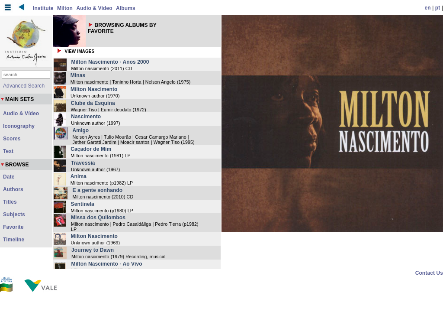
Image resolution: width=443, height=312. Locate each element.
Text (8, 151)
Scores (12, 139)
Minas (78, 75)
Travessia (83, 163)
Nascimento (86, 117)
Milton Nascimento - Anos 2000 (110, 62)
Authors (13, 189)
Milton (65, 8)
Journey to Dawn (92, 250)
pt (437, 8)
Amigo (80, 130)
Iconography (19, 126)
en (428, 8)
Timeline (13, 240)
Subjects (14, 214)
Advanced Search (24, 86)
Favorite (13, 227)
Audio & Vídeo (94, 8)
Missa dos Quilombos (98, 217)
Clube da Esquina (93, 103)
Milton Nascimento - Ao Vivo (106, 264)
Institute (43, 8)
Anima (79, 176)
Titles (10, 202)
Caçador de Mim (91, 149)
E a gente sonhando (97, 190)
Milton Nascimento (94, 89)
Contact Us (429, 273)
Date (8, 177)
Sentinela (82, 204)
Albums (125, 8)
